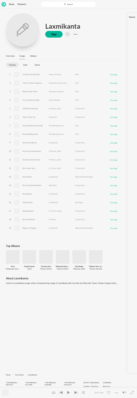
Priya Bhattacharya (56, 126)
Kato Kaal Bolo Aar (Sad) (32, 126)
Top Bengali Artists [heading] (11, 384)
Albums (33, 56)
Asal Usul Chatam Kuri (31, 151)
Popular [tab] (12, 65)
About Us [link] (106, 386)
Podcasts (22, 4)
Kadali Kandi (80, 194)
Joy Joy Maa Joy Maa (30, 100)
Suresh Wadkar (55, 100)
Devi (77, 74)
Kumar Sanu (62, 83)
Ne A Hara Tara (28, 168)
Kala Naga (79, 202)
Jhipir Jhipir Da (28, 117)
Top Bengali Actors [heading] (31, 384)
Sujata (59, 211)
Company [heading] (107, 382)
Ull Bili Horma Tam (30, 108)
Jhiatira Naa (27, 202)
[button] (67, 34)
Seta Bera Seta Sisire (31, 160)
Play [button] (54, 34)
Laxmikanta (62, 26)
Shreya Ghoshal (55, 74)
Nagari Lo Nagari (29, 228)
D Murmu (52, 108)
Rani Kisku (53, 185)
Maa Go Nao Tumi (29, 91)
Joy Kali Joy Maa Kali (31, 74)
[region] (62, 374)
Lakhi (59, 108)
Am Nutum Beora (29, 143)
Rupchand (53, 117)
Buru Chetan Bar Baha (31, 185)
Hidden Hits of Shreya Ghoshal (96, 266)
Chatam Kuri (80, 108)
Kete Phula (27, 177)
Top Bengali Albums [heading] (50, 384)
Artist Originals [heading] (91, 382)
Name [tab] (37, 65)
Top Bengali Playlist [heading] (69, 384)
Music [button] (12, 4)
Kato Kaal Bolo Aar (30, 134)
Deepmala (53, 83)
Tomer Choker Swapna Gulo (34, 83)
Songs (22, 56)
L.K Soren (52, 168)
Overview (10, 56)
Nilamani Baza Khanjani (84, 177)
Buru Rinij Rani (28, 219)
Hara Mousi (27, 194)
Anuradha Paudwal (56, 91)
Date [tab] (25, 65)
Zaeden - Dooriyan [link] (90, 386)
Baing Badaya (28, 211)
